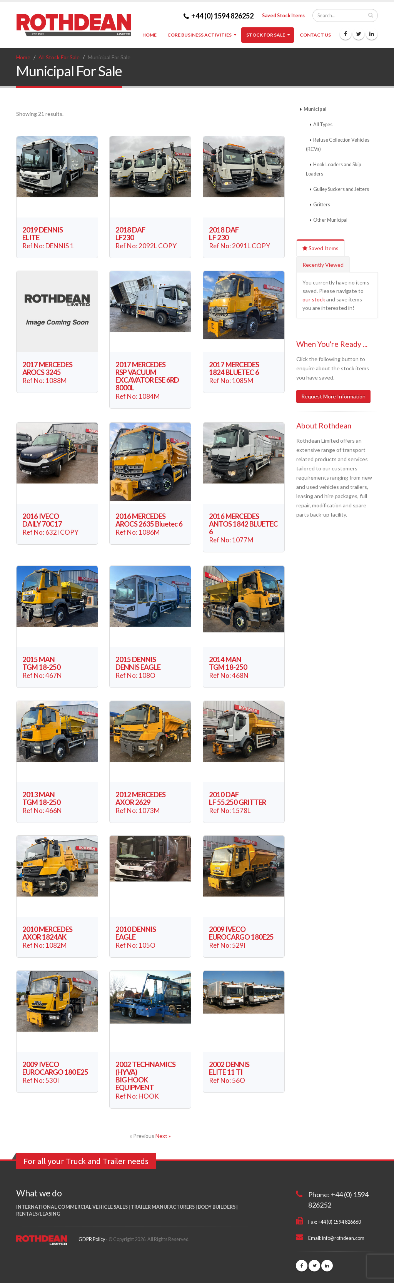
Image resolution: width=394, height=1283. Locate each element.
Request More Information (333, 396)
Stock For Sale (265, 35)
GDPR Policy (91, 1239)
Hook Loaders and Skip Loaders (333, 169)
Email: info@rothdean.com (336, 1238)
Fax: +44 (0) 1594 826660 (334, 1222)
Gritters (321, 204)
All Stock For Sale (59, 57)
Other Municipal (330, 220)
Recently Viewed (323, 264)
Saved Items (320, 248)
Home (149, 35)
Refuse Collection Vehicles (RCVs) (337, 144)
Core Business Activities (199, 35)
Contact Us (315, 35)
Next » (163, 1135)
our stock (313, 299)
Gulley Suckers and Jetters (341, 189)
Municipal (315, 109)
